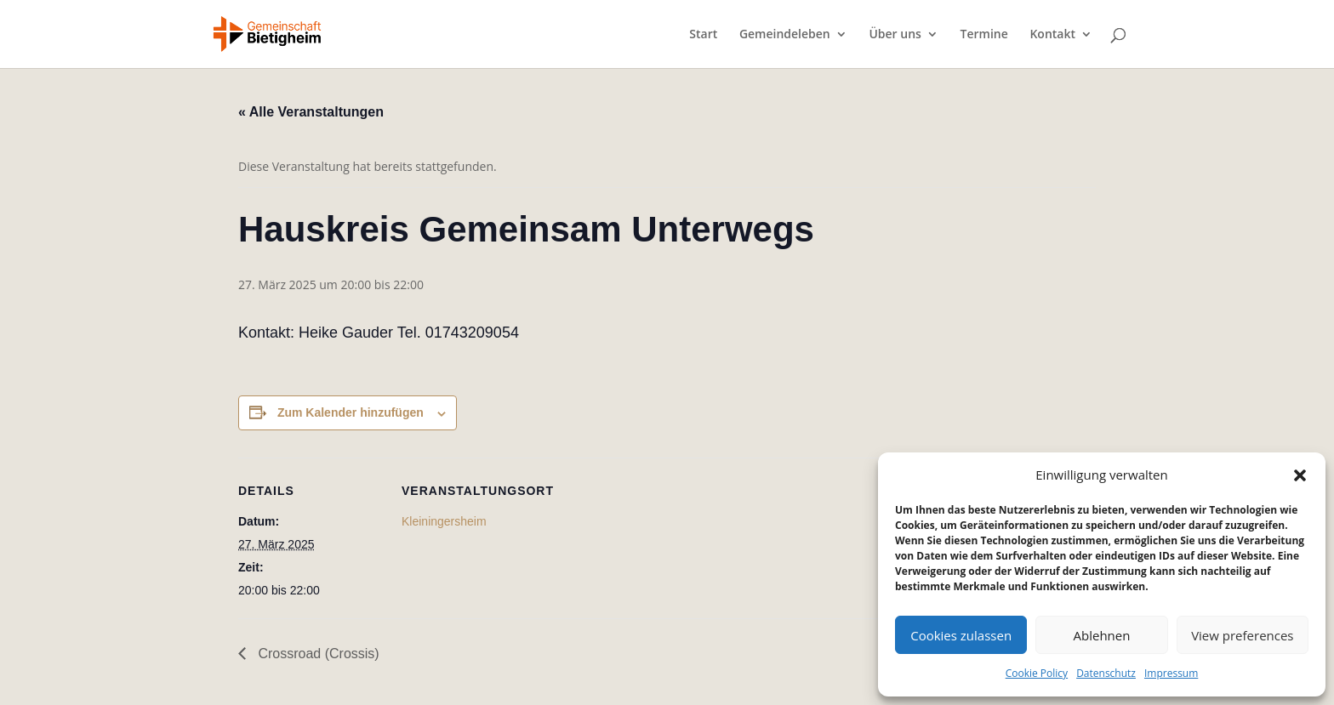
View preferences (1242, 635)
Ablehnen (1102, 635)
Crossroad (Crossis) (316, 653)
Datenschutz (1106, 673)
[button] (1299, 475)
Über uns (895, 35)
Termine (984, 35)
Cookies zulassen (961, 635)
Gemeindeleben (784, 35)
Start (703, 35)
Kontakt (1052, 35)
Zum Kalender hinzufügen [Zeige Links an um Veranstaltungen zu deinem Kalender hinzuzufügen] (350, 412)
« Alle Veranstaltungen (311, 112)
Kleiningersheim (444, 521)
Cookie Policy (1037, 673)
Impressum (1171, 673)
